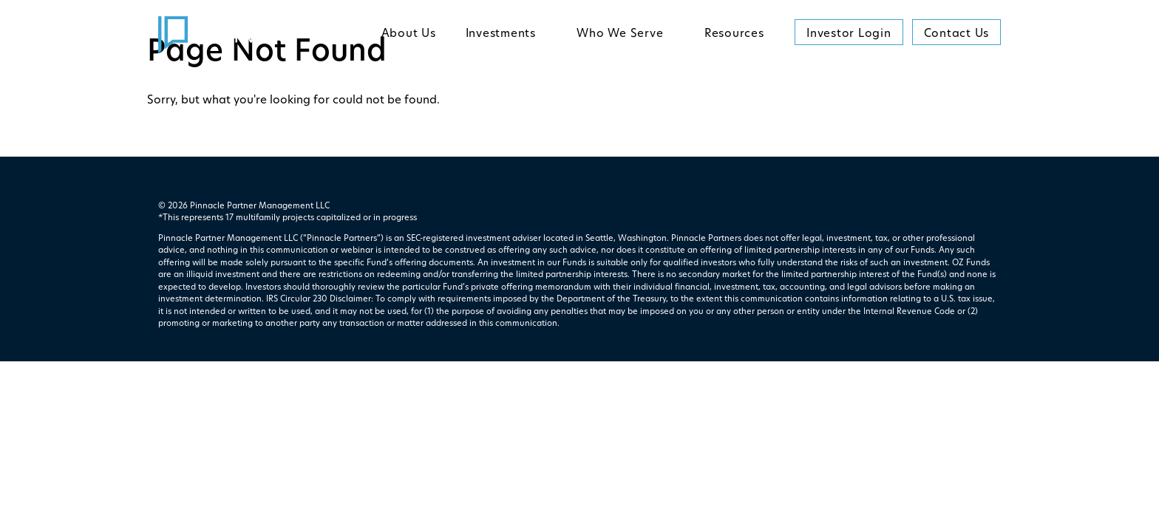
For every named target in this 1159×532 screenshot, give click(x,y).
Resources (734, 34)
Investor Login (848, 34)
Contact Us (957, 34)
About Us (408, 34)
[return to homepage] (223, 34)
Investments (501, 34)
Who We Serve (620, 34)
